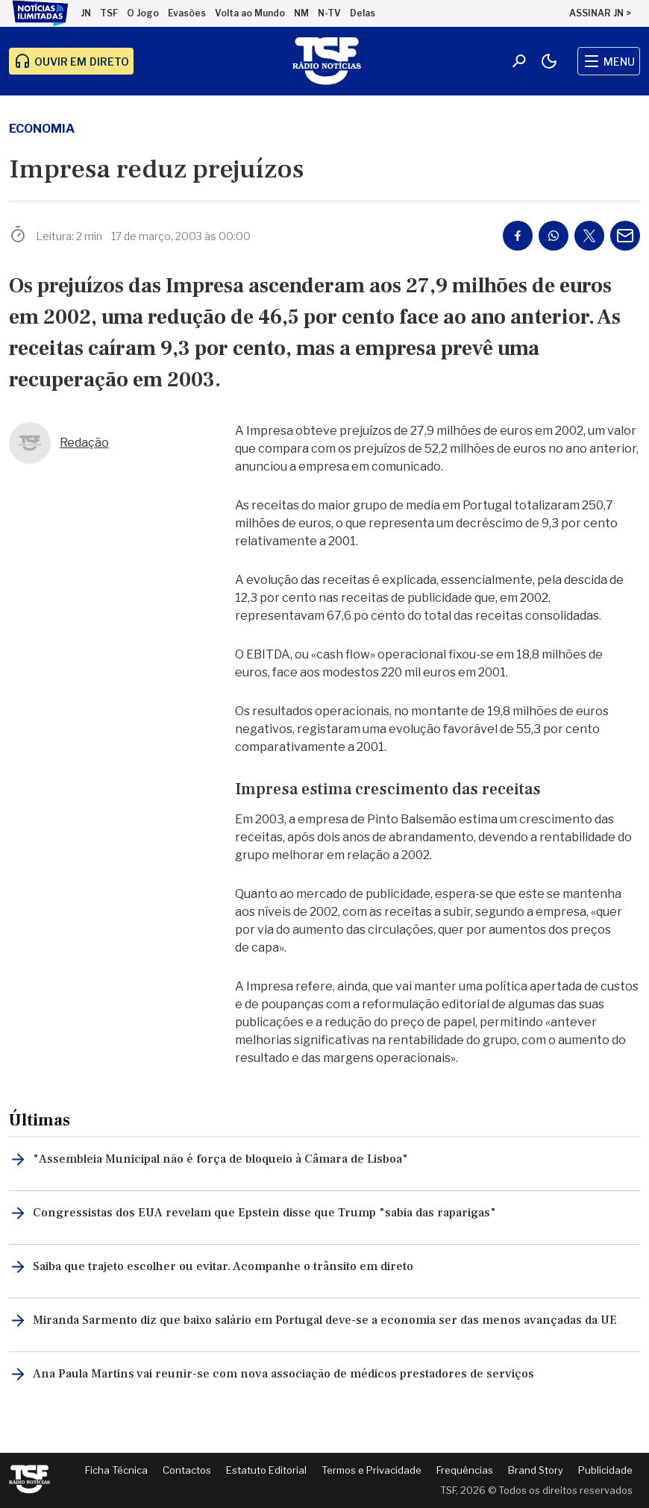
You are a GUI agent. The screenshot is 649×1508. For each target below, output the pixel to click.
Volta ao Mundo (250, 13)
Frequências (464, 1470)
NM (301, 13)
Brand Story (535, 1470)
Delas (362, 13)
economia (42, 129)
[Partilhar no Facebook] (518, 236)
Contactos (187, 1470)
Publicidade (605, 1470)
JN (86, 13)
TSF (109, 13)
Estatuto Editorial (266, 1470)
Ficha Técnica (116, 1470)
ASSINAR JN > (600, 13)
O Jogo (143, 13)
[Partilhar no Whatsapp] (553, 236)
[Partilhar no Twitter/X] (589, 236)
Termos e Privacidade (371, 1470)
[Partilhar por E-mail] (625, 236)
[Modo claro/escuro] (549, 61)
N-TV (329, 13)
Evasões (187, 13)
